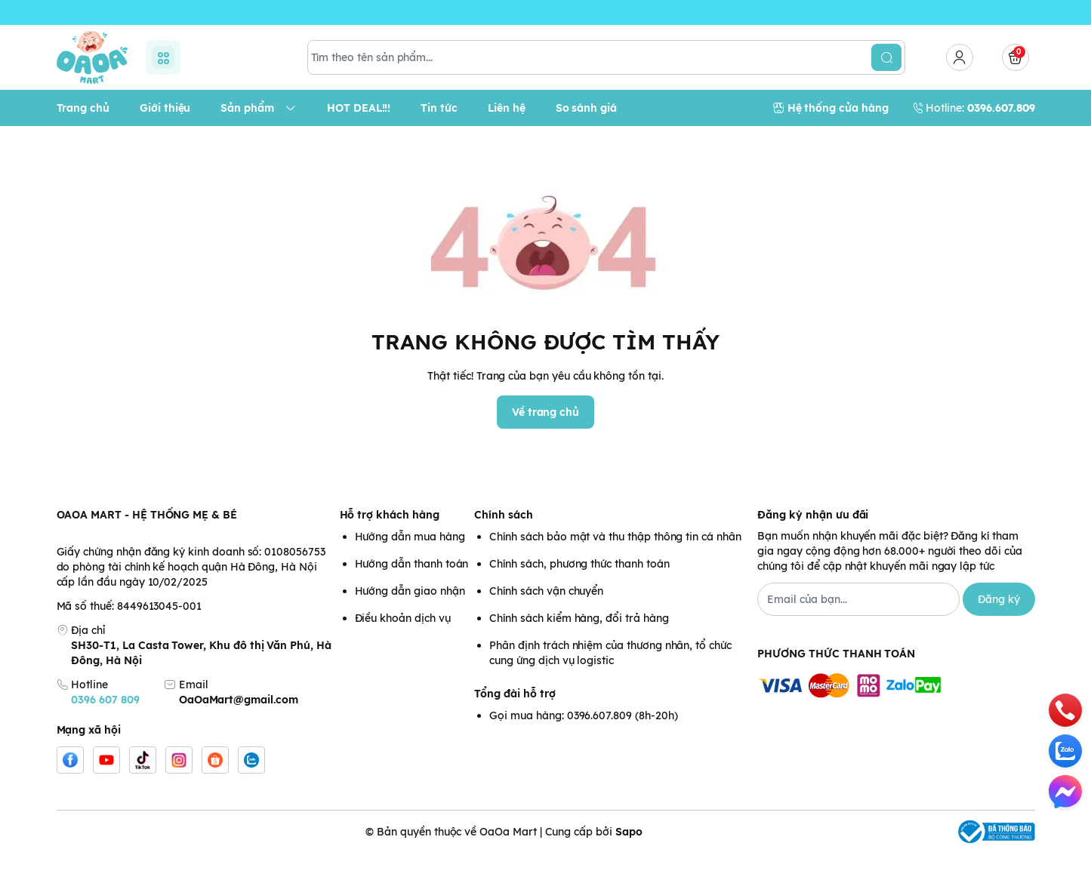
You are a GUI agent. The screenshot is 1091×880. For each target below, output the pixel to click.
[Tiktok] (142, 787)
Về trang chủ (545, 439)
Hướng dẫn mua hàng (410, 564)
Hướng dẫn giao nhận (410, 618)
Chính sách (503, 542)
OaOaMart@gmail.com (238, 727)
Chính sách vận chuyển (546, 618)
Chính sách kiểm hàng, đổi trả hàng (578, 645)
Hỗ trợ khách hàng (389, 542)
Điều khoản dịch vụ (403, 645)
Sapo (629, 859)
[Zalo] (251, 787)
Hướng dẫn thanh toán (412, 591)
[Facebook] (70, 787)
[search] (886, 84)
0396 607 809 (105, 727)
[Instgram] (179, 787)
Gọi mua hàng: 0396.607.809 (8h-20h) (583, 742)
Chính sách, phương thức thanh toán (579, 591)
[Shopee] (215, 787)
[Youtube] (106, 787)
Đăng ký (999, 626)
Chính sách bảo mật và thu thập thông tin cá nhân (615, 564)
